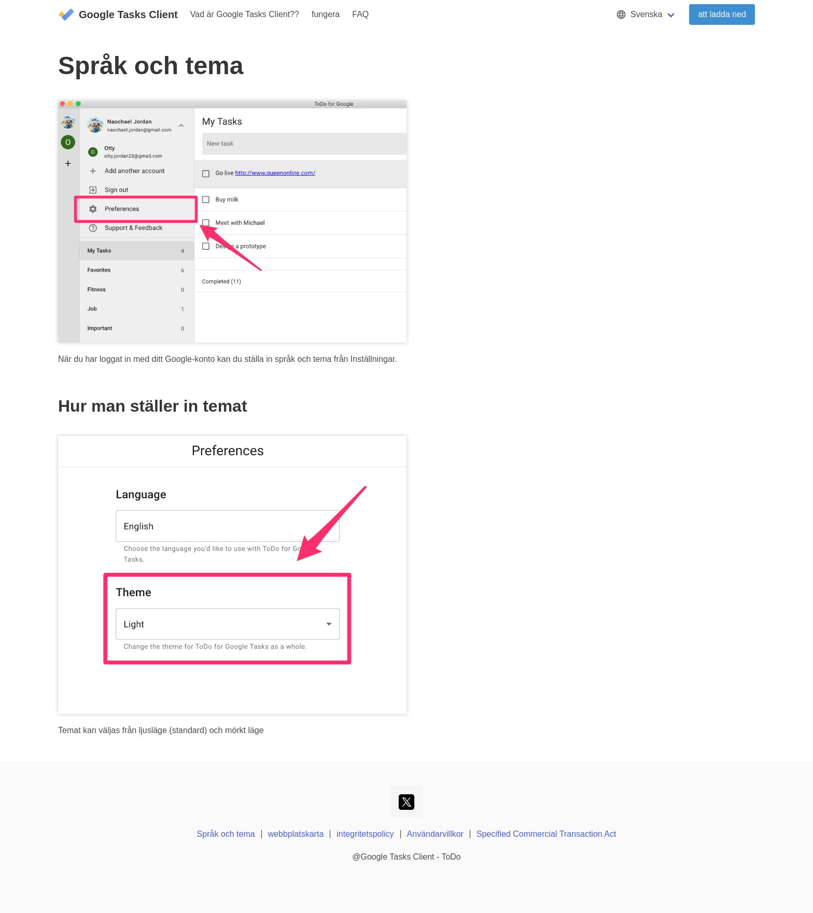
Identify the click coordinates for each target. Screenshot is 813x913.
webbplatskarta (296, 834)
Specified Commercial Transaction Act (546, 834)
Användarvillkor (435, 834)
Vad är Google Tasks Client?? (244, 14)
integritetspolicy (365, 834)
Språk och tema (226, 834)
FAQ (360, 14)
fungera (326, 14)
